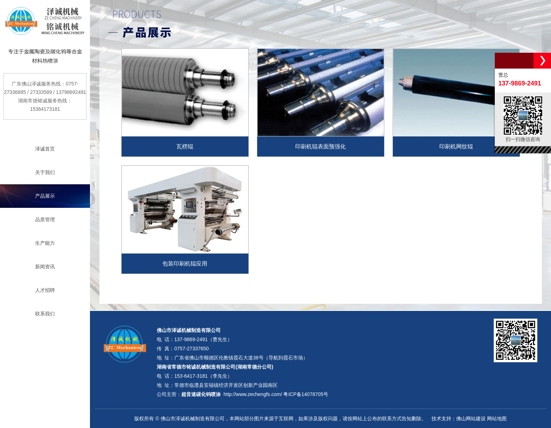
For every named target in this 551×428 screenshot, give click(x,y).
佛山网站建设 (471, 418)
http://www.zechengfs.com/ (252, 394)
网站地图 (497, 418)
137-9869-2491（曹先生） (203, 339)
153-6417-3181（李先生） (203, 376)
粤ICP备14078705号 (305, 394)
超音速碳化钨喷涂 (201, 394)
